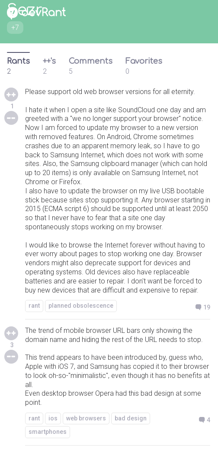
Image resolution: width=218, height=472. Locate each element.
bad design (131, 418)
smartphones (48, 431)
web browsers (86, 418)
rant (34, 305)
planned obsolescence (80, 305)
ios (53, 418)
